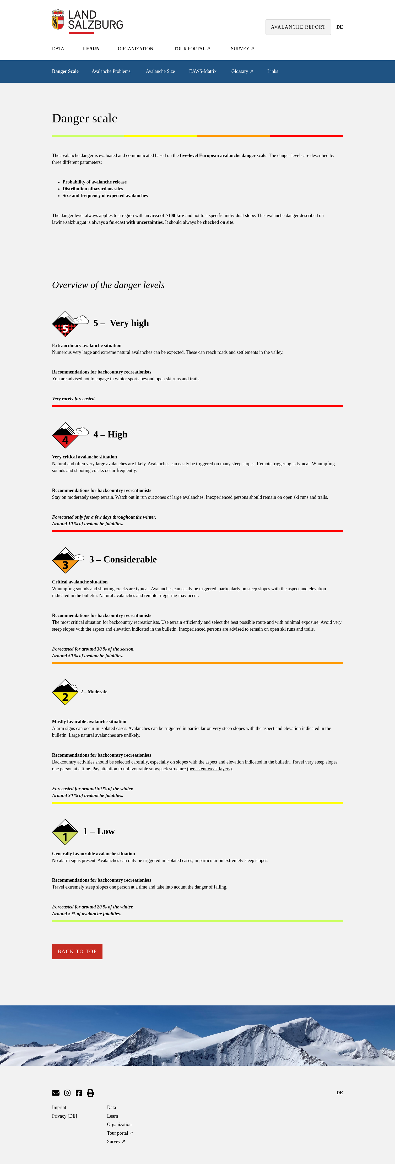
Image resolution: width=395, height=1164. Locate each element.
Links (272, 71)
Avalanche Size (160, 71)
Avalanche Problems (111, 71)
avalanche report (298, 27)
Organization (135, 48)
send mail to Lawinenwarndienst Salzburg (55, 1093)
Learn (91, 48)
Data (58, 48)
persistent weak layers (209, 768)
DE (339, 27)
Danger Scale (65, 71)
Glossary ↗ (242, 71)
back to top (77, 951)
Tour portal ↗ (192, 48)
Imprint (59, 1107)
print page (90, 1093)
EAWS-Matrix (203, 71)
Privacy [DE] (64, 1116)
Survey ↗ (242, 48)
